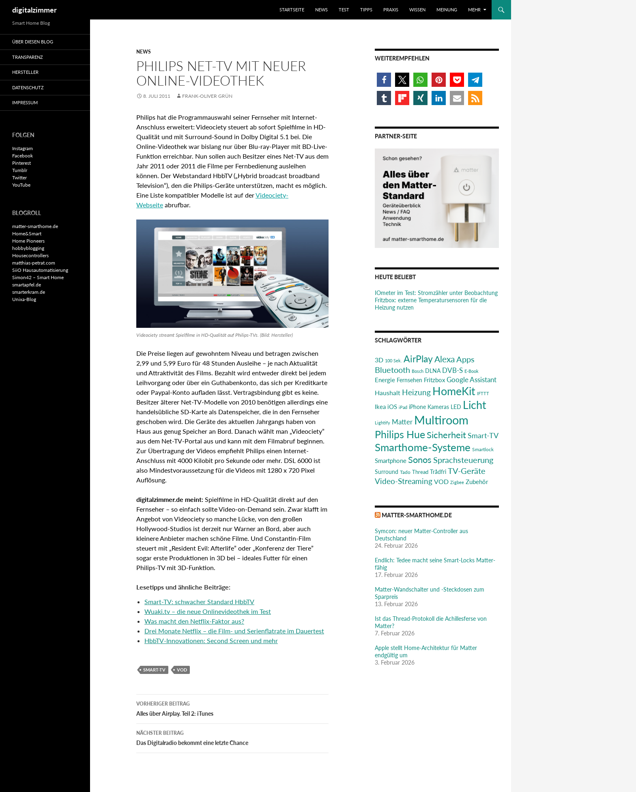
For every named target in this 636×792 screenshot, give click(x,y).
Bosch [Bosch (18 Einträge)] (417, 371)
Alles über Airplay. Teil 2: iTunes (232, 708)
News (321, 9)
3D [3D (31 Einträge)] (379, 360)
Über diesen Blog (32, 41)
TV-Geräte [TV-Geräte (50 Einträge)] (467, 471)
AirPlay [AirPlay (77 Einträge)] (418, 358)
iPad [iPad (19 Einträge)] (403, 407)
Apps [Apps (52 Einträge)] (465, 359)
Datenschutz (28, 87)
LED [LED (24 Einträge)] (456, 407)
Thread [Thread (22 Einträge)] (420, 472)
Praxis (390, 9)
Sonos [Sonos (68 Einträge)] (420, 459)
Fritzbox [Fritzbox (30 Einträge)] (434, 379)
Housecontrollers (30, 255)
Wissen (417, 9)
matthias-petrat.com (33, 263)
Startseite (291, 9)
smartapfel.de (26, 285)
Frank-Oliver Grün (207, 96)
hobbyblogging (28, 248)
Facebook (22, 156)
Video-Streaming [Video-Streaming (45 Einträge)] (403, 481)
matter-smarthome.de (417, 515)
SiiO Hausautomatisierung (40, 270)
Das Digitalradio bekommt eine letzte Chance (232, 737)
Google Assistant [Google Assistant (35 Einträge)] (471, 379)
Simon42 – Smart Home (38, 277)
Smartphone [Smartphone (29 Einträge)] (390, 460)
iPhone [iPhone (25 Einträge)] (417, 406)
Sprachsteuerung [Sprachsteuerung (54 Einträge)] (463, 460)
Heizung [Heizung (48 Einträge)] (416, 392)
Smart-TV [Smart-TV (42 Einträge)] (483, 435)
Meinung (446, 9)
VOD (182, 669)
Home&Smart (26, 233)
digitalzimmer (34, 9)
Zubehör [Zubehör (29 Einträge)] (477, 481)
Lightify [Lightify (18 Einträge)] (382, 422)
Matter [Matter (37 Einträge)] (402, 422)
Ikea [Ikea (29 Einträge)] (380, 406)
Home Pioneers (28, 241)
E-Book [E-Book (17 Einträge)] (471, 371)
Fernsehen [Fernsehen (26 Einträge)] (409, 380)
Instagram (22, 148)
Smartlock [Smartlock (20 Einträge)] (483, 449)
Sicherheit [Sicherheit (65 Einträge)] (446, 434)
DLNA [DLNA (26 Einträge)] (432, 370)
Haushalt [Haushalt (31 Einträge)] (387, 392)
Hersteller (25, 72)
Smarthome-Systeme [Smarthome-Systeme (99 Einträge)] (423, 447)
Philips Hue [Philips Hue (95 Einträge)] (400, 434)
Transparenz (27, 57)
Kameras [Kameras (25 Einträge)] (438, 406)
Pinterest (21, 163)
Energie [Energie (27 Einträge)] (385, 380)
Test (344, 9)
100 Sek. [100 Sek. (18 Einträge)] (393, 360)
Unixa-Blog (24, 299)
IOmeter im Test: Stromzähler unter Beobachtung (436, 292)
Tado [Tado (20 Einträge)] (405, 472)
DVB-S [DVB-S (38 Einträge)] (452, 370)
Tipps (366, 9)
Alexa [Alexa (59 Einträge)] (444, 359)
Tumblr (19, 170)
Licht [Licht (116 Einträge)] (474, 404)
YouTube (21, 185)
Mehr (474, 9)
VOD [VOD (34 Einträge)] (441, 481)
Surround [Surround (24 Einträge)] (386, 472)
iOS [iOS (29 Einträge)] (392, 406)
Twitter (19, 177)
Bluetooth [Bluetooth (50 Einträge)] (392, 369)
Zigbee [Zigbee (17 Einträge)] (457, 482)
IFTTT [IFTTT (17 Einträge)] (483, 393)
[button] (384, 80)
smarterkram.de (28, 292)
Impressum (25, 102)
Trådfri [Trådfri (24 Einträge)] (438, 472)
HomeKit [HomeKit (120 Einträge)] (453, 391)
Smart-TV (154, 669)
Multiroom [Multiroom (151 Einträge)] (441, 420)
